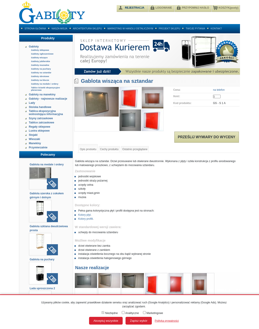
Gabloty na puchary (41, 69)
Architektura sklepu (87, 28)
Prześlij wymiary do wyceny (206, 137)
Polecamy (48, 154)
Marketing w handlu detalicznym (130, 28)
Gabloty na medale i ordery (44, 84)
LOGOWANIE (164, 7)
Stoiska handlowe (40, 107)
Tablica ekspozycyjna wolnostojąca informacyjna (46, 113)
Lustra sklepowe (39, 130)
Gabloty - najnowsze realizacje (48, 98)
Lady (32, 102)
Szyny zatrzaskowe (41, 118)
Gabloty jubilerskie (40, 61)
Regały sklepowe (39, 126)
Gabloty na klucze (40, 80)
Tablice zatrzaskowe (41, 122)
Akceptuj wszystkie (105, 320)
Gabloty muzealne (40, 65)
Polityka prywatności (167, 320)
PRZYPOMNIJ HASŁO (195, 7)
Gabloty (34, 46)
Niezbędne (109, 313)
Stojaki (33, 134)
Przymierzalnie (38, 147)
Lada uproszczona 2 (42, 288)
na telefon (219, 89)
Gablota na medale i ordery (47, 164)
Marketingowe (153, 313)
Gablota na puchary (42, 259)
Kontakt (216, 28)
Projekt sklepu (169, 28)
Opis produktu (88, 149)
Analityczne (130, 313)
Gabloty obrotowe (40, 76)
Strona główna (35, 28)
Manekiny (35, 143)
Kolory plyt (84, 214)
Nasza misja (59, 28)
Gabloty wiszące (39, 57)
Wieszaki (34, 139)
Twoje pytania (195, 28)
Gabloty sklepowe (40, 50)
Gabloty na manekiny (42, 94)
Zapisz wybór (138, 320)
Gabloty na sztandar (41, 72)
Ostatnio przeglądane (134, 149)
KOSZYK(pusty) (225, 7)
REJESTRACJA (134, 7)
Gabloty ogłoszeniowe (42, 54)
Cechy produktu (109, 149)
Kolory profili (85, 218)
